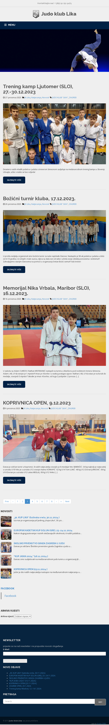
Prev (7, 501)
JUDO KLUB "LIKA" (60, 97)
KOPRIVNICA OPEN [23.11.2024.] (30, 569)
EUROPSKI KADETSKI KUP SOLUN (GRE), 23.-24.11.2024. (43, 530)
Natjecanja (36, 97)
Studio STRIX (101, 723)
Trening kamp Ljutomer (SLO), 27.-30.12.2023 (38, 89)
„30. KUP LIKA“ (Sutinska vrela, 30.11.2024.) (36, 517)
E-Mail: (6, 649)
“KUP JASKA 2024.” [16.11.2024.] (31, 556)
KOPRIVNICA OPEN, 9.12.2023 (37, 403)
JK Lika (27, 97)
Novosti (45, 97)
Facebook (7, 588)
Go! (100, 702)
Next (67, 501)
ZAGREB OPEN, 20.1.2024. (20, 686)
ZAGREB (72, 97)
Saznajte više (14, 180)
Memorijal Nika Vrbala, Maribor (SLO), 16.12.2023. (46, 290)
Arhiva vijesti (7, 616)
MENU (11, 24)
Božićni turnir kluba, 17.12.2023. (39, 198)
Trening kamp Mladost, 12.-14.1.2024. (25, 688)
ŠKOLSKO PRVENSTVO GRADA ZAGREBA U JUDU (39, 543)
